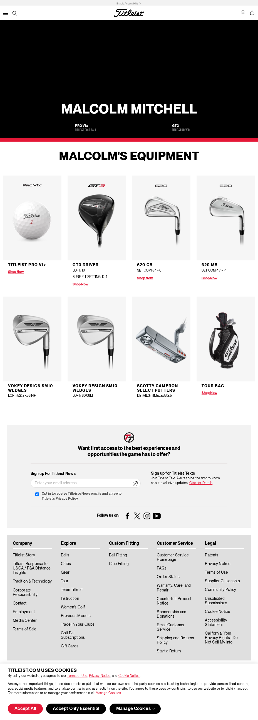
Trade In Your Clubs (78, 624)
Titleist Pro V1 (27, 265)
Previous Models (76, 616)
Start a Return (169, 651)
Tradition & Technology (32, 581)
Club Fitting (119, 564)
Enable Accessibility (127, 3)
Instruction (70, 598)
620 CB (145, 265)
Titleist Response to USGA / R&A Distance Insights (32, 568)
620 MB (210, 265)
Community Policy (220, 589)
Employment (24, 612)
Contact (19, 603)
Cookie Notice (129, 675)
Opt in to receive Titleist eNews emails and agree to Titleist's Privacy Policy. (81, 496)
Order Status (168, 577)
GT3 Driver (86, 265)
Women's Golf (73, 607)
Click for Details (200, 483)
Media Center (25, 620)
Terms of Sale (25, 629)
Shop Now (16, 271)
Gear (65, 572)
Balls (65, 555)
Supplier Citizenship (222, 581)
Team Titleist (72, 589)
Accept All (25, 709)
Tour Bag (213, 386)
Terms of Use (77, 675)
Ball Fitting (118, 555)
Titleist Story (24, 555)
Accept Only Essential (76, 709)
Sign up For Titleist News (53, 473)
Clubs (66, 564)
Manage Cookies (108, 693)
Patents (211, 555)
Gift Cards (70, 646)
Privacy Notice (99, 675)
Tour (64, 581)
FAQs (162, 568)
